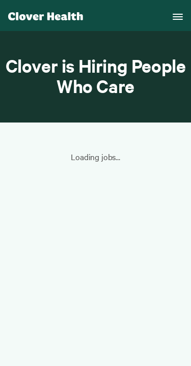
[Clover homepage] (45, 15)
